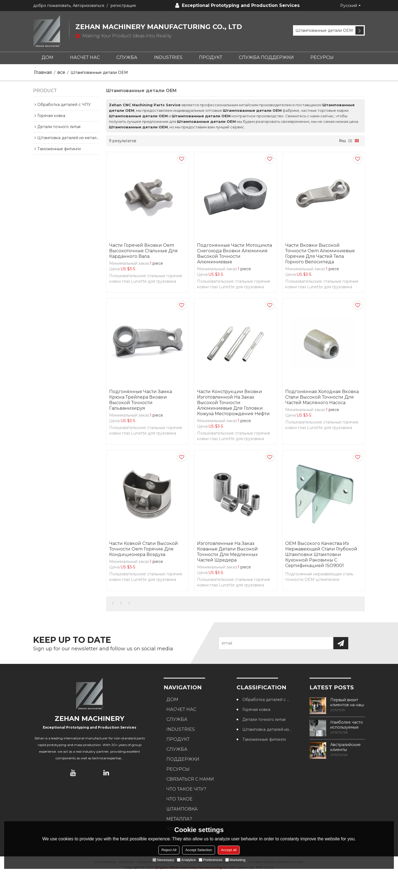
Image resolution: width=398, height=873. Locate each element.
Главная (43, 72)
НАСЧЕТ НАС (85, 57)
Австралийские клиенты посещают (345, 747)
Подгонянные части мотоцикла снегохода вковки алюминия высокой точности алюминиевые (234, 253)
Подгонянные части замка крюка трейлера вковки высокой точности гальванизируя (140, 400)
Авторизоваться (88, 5)
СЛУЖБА (126, 57)
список (350, 141)
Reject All (168, 850)
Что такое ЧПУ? (186, 789)
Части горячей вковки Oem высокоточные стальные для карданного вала (143, 251)
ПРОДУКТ (210, 57)
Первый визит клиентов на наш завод (347, 702)
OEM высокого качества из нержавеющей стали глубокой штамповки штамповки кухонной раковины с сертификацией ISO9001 (321, 554)
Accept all (228, 850)
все (61, 72)
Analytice (186, 860)
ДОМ (47, 57)
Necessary (163, 860)
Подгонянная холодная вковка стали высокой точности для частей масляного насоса (322, 397)
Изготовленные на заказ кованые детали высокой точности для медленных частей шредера (227, 552)
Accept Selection (198, 850)
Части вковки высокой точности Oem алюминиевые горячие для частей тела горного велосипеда (320, 253)
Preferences (210, 860)
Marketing (235, 860)
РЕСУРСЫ (322, 57)
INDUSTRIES (168, 57)
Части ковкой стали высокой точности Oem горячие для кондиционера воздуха (143, 549)
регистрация (123, 5)
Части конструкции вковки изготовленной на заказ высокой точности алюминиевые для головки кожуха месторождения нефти (233, 402)
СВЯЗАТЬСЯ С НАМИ (190, 779)
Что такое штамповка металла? (182, 809)
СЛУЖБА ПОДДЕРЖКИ (266, 57)
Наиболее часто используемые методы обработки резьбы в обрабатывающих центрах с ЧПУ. (347, 725)
